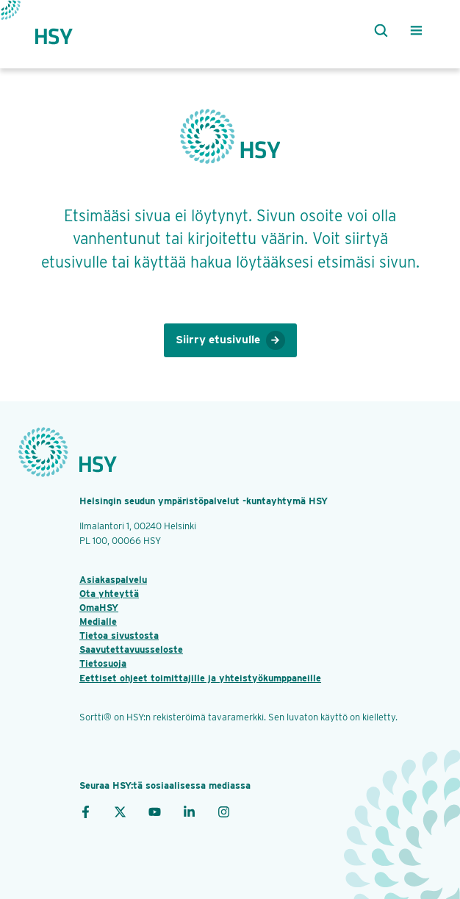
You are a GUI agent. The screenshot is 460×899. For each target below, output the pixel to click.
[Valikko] (416, 30)
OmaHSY (98, 607)
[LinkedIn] (189, 811)
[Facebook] (85, 811)
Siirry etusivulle (230, 340)
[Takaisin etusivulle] (66, 30)
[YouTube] (154, 811)
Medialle (98, 621)
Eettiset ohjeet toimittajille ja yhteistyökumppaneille (200, 678)
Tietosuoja (102, 663)
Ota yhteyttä (109, 593)
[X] (120, 811)
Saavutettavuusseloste (131, 649)
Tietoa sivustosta (119, 635)
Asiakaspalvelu (113, 579)
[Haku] (377, 30)
